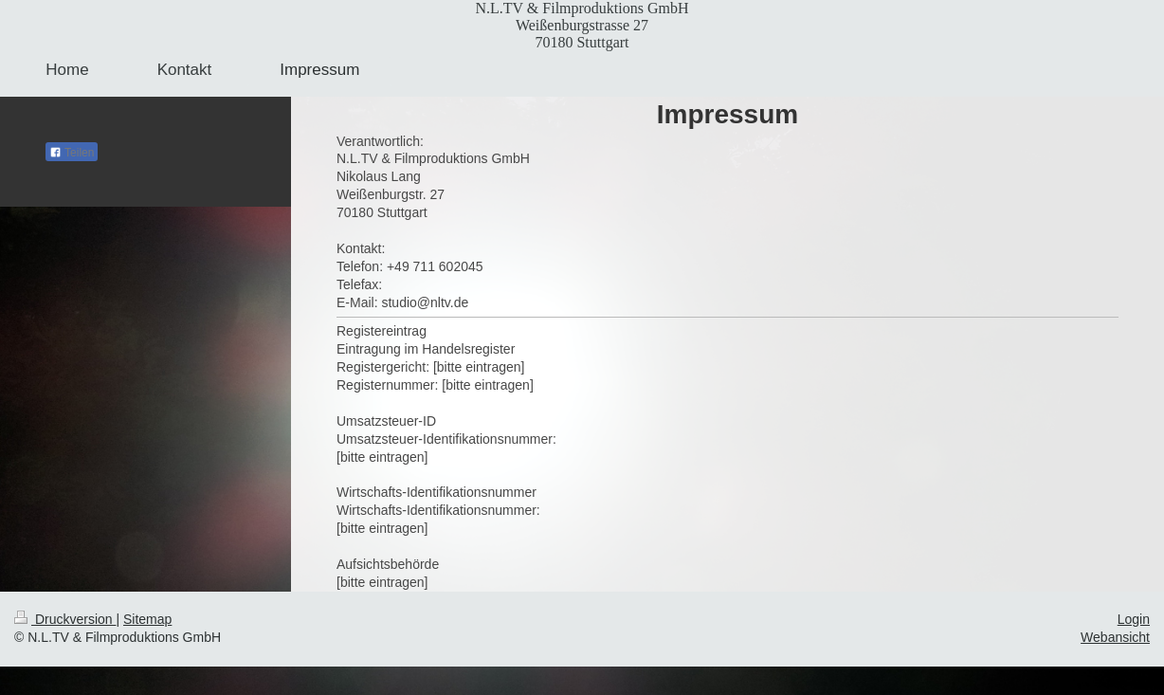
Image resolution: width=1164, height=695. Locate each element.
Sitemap (147, 619)
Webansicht (1115, 637)
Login (1134, 619)
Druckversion (65, 619)
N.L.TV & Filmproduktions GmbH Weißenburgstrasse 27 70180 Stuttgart (581, 25)
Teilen (71, 152)
